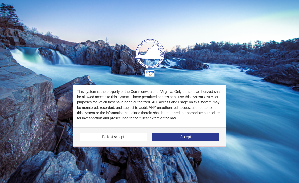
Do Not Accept (113, 136)
